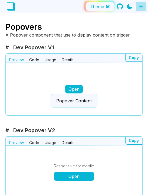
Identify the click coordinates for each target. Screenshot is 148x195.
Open (74, 89)
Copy (134, 57)
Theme (100, 6)
